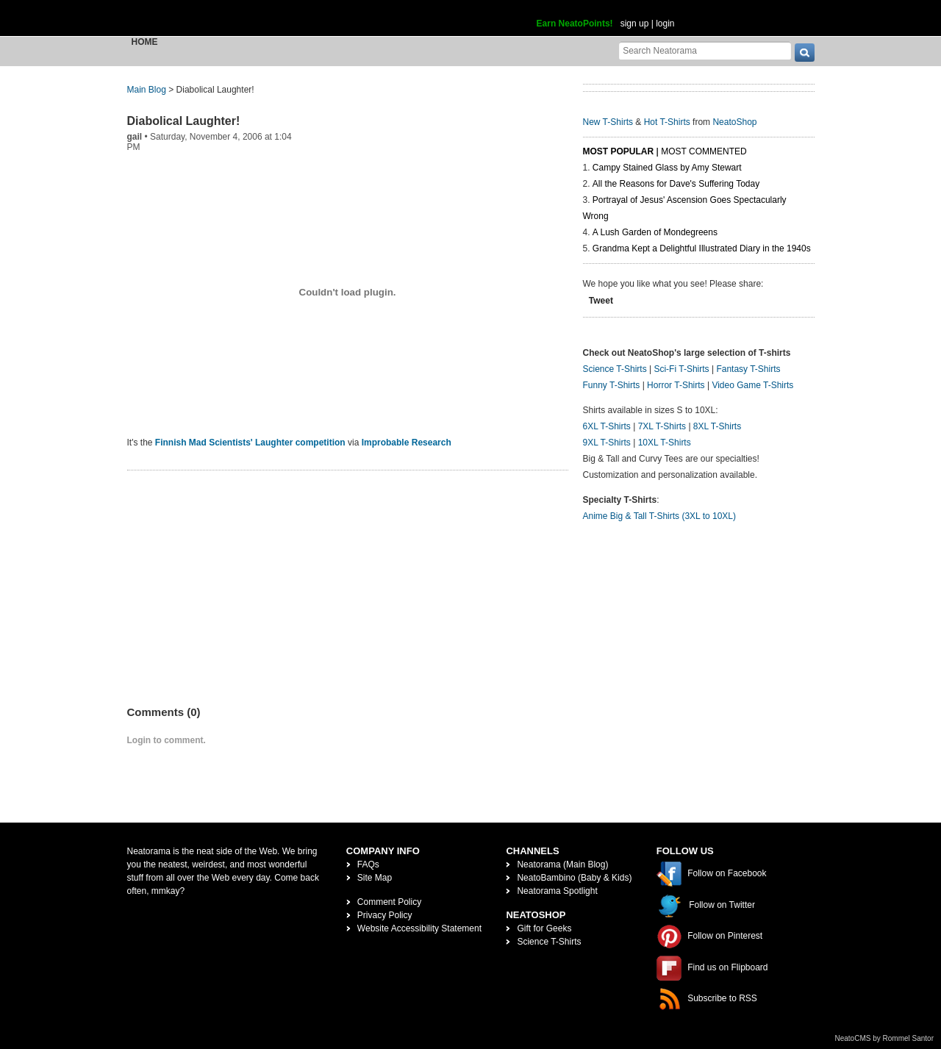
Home (145, 42)
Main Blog (146, 90)
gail (135, 137)
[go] (805, 52)
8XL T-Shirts (717, 426)
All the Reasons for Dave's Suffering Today (676, 184)
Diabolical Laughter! (183, 121)
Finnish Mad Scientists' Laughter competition (250, 442)
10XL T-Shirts (664, 442)
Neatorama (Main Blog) (562, 864)
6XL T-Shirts (607, 426)
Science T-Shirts (615, 369)
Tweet (601, 301)
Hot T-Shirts (667, 122)
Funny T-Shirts (611, 385)
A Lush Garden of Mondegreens (655, 232)
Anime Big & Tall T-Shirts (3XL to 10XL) (660, 516)
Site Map (374, 878)
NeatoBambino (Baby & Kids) (574, 878)
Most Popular (618, 151)
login (665, 23)
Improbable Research (406, 442)
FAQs (368, 864)
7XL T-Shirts (662, 426)
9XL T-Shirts (607, 442)
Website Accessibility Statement (419, 928)
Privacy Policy (384, 915)
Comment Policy (389, 902)
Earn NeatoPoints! (575, 23)
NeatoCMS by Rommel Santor (884, 1038)
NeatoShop (734, 122)
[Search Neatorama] (705, 50)
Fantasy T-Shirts (748, 369)
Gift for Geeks (544, 928)
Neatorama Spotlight (557, 891)
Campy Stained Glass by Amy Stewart (667, 167)
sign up (634, 23)
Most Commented (703, 151)
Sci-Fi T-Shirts (681, 369)
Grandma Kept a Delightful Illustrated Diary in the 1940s (702, 248)
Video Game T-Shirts (752, 385)
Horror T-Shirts (675, 385)
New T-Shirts (608, 122)
